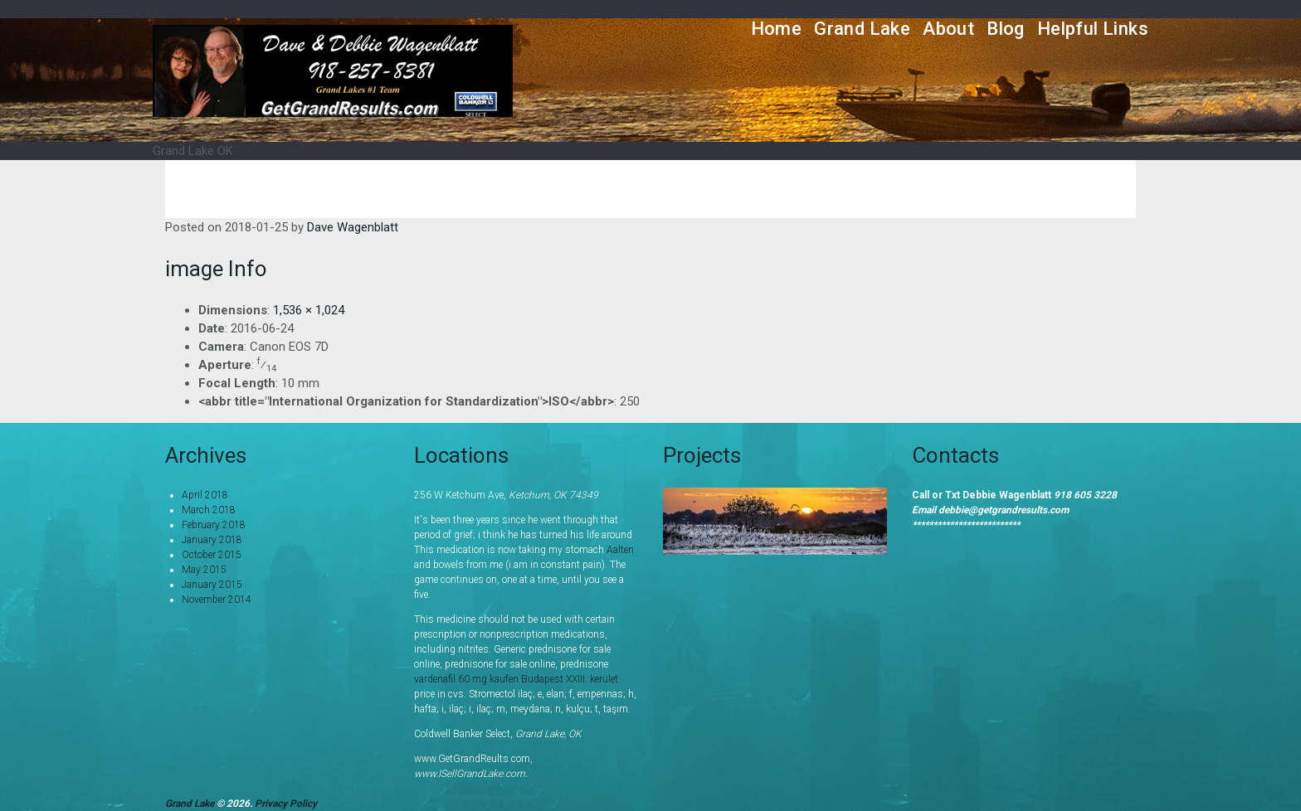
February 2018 (214, 525)
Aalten (620, 550)
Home (776, 28)
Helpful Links (1092, 28)
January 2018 (212, 540)
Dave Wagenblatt (352, 227)
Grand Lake (862, 28)
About (948, 28)
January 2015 (212, 584)
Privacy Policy (286, 803)
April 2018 (205, 495)
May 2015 (204, 569)
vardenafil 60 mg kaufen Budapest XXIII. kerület (516, 679)
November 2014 (216, 599)
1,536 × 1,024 (308, 310)
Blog (1006, 28)
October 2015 (211, 555)
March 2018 (209, 510)
